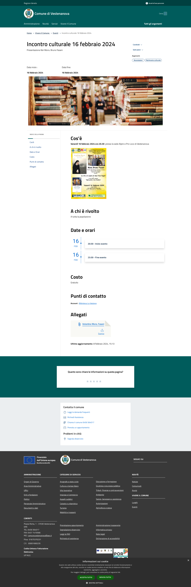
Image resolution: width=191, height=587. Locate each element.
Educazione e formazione (106, 481)
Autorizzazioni (102, 503)
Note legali (100, 534)
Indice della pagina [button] (37, 134)
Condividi (138, 44)
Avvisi (134, 490)
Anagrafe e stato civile (69, 481)
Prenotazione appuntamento (72, 525)
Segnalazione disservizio (70, 529)
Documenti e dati (31, 508)
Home (29, 33)
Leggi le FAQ (65, 534)
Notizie (135, 481)
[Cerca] (164, 13)
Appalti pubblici (66, 499)
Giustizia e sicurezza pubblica (108, 485)
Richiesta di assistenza (69, 538)
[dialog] (95, 572)
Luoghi (135, 502)
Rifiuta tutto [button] (105, 577)
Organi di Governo (31, 481)
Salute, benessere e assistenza (108, 499)
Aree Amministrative (32, 486)
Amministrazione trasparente (108, 525)
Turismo (63, 508)
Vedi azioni (138, 49)
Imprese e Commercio (69, 494)
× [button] (188, 560)
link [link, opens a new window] (119, 572)
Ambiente (100, 494)
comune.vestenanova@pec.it (40, 535)
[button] (95, 583)
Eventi (55, 33)
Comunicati (136, 486)
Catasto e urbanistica (68, 503)
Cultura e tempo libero (69, 486)
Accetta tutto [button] (86, 577)
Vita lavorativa (66, 490)
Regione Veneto (30, 3)
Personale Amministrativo (34, 503)
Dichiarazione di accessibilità (108, 538)
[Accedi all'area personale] (155, 3)
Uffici (26, 490)
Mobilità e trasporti (68, 512)
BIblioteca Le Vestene (88, 303)
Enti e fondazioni (31, 494)
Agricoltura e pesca (104, 507)
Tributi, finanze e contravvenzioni (110, 490)
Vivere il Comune (42, 33)
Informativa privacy (104, 529)
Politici (26, 499)
